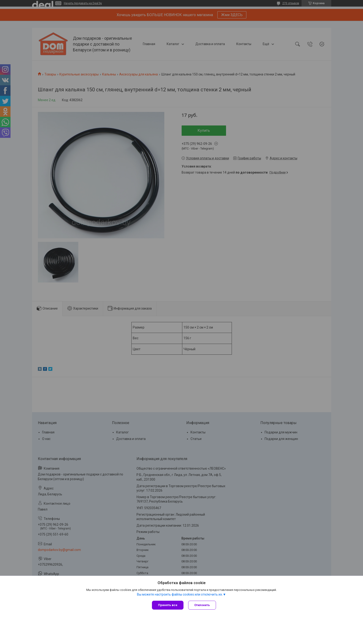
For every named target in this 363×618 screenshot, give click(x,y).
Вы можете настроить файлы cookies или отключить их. (180, 594)
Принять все (167, 605)
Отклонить (202, 605)
